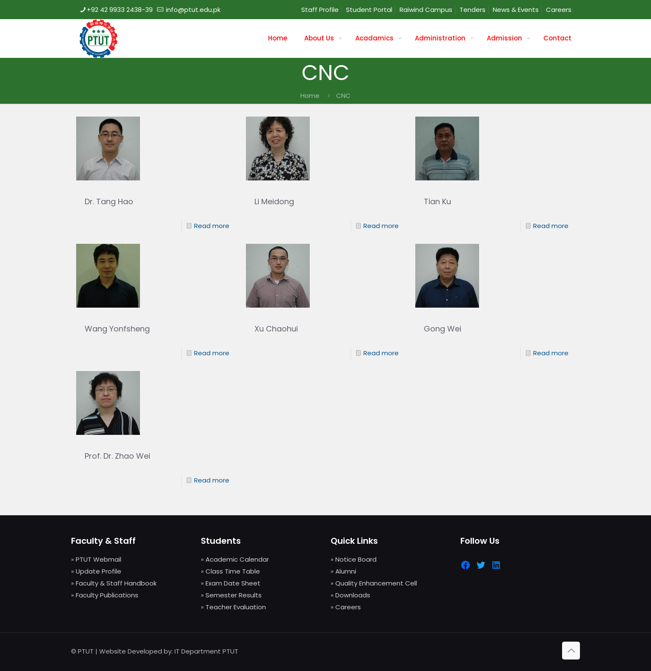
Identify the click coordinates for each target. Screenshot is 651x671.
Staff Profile (320, 9)
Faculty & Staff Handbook (116, 583)
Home (310, 95)
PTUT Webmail (98, 559)
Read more (211, 225)
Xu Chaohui (276, 328)
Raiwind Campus (426, 9)
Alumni (345, 571)
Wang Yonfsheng (117, 328)
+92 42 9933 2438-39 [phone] (120, 9)
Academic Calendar (237, 559)
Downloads (352, 595)
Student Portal (369, 9)
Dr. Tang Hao (109, 201)
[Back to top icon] (571, 651)
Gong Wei (442, 328)
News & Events (516, 9)
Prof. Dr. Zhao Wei (117, 456)
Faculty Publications (107, 595)
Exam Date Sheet (233, 583)
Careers (558, 9)
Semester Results (234, 595)
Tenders (472, 9)
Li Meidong (274, 201)
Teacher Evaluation (236, 606)
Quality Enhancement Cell (376, 583)
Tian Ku (437, 201)
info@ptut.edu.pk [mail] (192, 9)
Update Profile (98, 571)
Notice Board (356, 559)
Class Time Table (233, 571)
